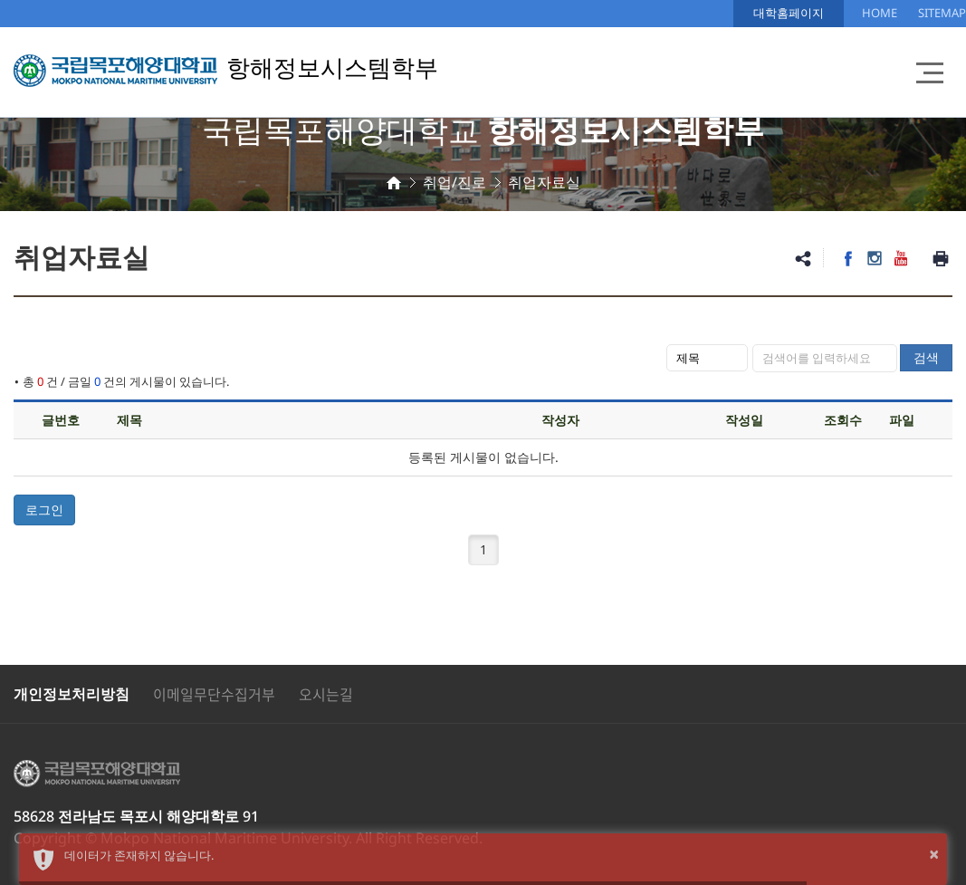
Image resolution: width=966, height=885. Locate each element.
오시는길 (326, 694)
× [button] (934, 854)
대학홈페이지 (788, 13)
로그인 (44, 509)
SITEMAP (942, 13)
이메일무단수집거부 (214, 694)
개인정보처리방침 (71, 694)
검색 (926, 357)
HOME (879, 13)
